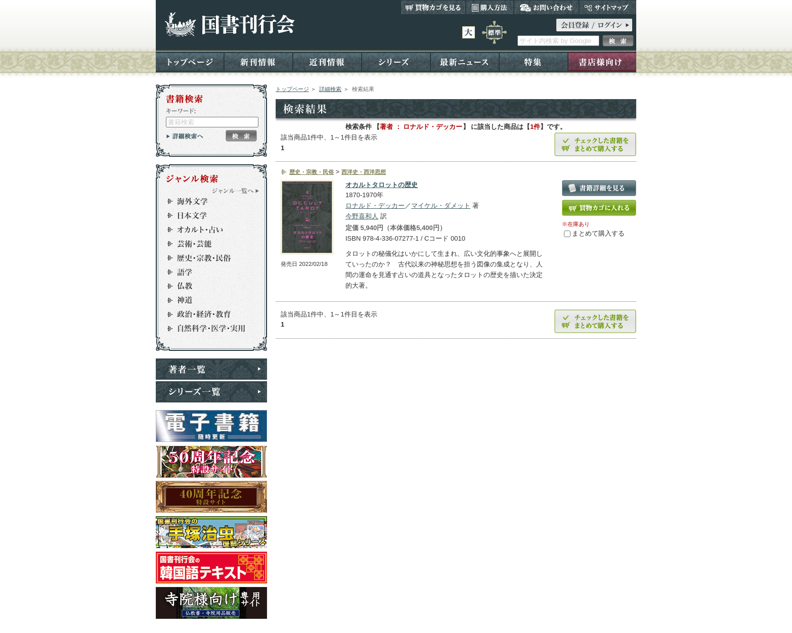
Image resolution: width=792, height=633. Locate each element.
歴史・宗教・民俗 (206, 258)
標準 (494, 32)
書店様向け (602, 61)
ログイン (594, 25)
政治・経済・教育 (206, 314)
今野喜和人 (361, 216)
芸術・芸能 (206, 244)
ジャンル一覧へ (235, 190)
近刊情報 (327, 61)
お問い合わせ (546, 7)
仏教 (206, 286)
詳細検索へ (185, 136)
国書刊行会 (229, 24)
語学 (206, 272)
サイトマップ (607, 7)
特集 (533, 61)
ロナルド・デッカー (375, 205)
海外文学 (206, 201)
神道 (206, 300)
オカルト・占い (206, 229)
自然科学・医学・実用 (206, 329)
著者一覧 (211, 369)
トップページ (190, 61)
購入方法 (490, 7)
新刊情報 (258, 61)
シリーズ (396, 61)
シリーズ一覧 (211, 391)
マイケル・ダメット (440, 205)
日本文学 (206, 215)
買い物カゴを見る (433, 7)
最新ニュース (464, 61)
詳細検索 (330, 89)
